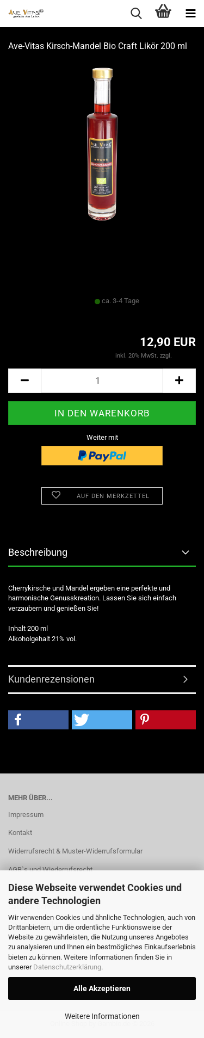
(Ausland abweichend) (124, 311)
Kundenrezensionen (51, 679)
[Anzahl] (102, 380)
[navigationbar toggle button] (190, 13)
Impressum (26, 814)
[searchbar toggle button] (136, 13)
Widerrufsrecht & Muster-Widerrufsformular (75, 851)
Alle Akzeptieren (102, 988)
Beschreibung (37, 552)
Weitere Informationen (102, 1016)
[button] (24, 380)
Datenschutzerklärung (67, 967)
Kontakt (20, 832)
